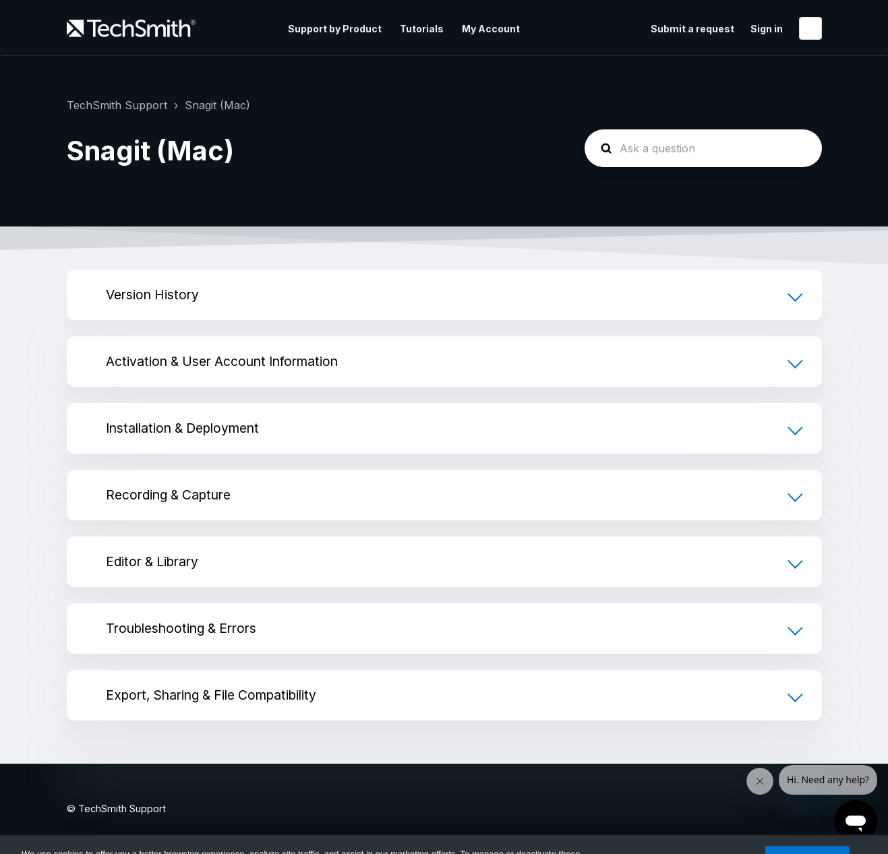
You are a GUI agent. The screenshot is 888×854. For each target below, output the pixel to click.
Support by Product (335, 28)
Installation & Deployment (182, 428)
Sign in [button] (766, 28)
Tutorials (422, 28)
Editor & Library (152, 561)
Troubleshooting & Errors (181, 628)
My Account (491, 28)
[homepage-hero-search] (703, 148)
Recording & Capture (168, 495)
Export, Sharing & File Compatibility (211, 695)
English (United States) (810, 28)
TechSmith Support (117, 105)
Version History (152, 294)
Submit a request (692, 28)
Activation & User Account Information (222, 361)
